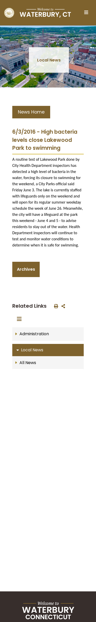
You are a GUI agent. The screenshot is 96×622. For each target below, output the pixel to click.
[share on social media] (62, 305)
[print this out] (55, 305)
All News (27, 363)
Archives (26, 269)
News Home (31, 112)
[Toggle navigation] (87, 13)
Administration (34, 334)
